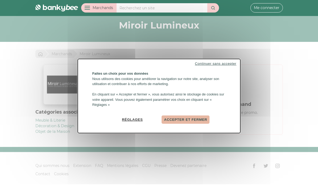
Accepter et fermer (185, 119)
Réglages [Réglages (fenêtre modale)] (132, 119)
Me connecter (266, 7)
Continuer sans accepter (215, 64)
